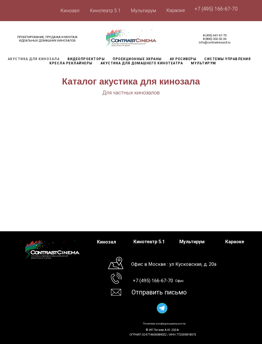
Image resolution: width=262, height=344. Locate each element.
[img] (162, 308)
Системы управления (227, 59)
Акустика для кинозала (34, 59)
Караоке (175, 10)
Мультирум (143, 10)
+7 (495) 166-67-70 (216, 9)
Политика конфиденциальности (164, 323)
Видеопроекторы (86, 59)
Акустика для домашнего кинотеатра (142, 63)
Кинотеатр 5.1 (105, 10)
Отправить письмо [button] (159, 292)
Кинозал (70, 10)
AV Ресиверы (183, 59)
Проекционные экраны (137, 59)
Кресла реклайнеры (71, 63)
